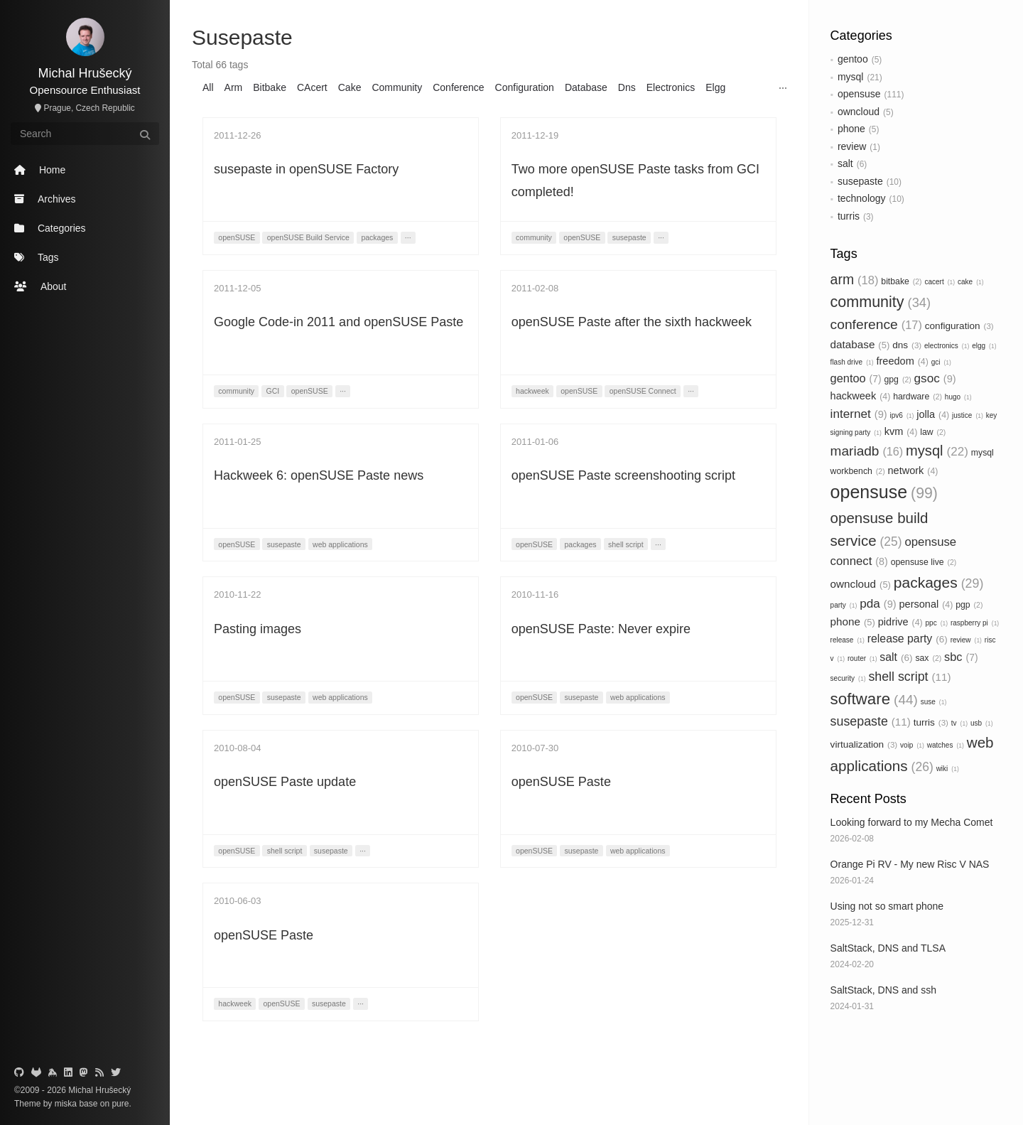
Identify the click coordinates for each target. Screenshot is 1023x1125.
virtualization (864, 744)
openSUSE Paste (561, 782)
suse (934, 702)
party (843, 605)
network (912, 470)
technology (862, 198)
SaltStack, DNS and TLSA (888, 948)
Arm (233, 87)
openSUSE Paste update (285, 782)
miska (66, 1104)
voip (912, 745)
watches (945, 745)
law (933, 432)
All (208, 87)
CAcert (312, 87)
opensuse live (924, 562)
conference (876, 324)
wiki (947, 769)
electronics (946, 346)
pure (119, 1104)
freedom (903, 361)
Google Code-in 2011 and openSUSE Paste (338, 322)
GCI (273, 391)
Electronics (670, 87)
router (862, 658)
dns (906, 345)
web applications (340, 544)
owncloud (858, 111)
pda (878, 603)
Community (397, 87)
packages (939, 582)
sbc (961, 656)
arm (854, 279)
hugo (958, 397)
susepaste (860, 181)
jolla (932, 414)
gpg (897, 379)
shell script (909, 676)
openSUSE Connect (643, 391)
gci (941, 362)
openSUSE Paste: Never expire (601, 629)
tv (959, 723)
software (874, 699)
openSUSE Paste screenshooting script (623, 475)
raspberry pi (975, 623)
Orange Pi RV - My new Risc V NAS (910, 864)
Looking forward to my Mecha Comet (911, 822)
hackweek (860, 396)
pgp (969, 605)
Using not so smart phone (887, 906)
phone (851, 128)
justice (967, 415)
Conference (458, 87)
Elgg (715, 87)
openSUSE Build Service (308, 237)
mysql (851, 76)
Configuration (524, 87)
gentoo (853, 59)
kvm (901, 431)
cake (971, 282)
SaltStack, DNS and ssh (883, 990)
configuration (959, 326)
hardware (917, 397)
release (847, 640)
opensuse (859, 93)
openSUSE (236, 237)
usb (981, 723)
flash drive (852, 362)
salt (845, 163)
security (848, 678)
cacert (939, 282)
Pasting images (257, 629)
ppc (937, 623)
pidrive (900, 622)
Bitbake (269, 87)
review (852, 146)
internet (858, 414)
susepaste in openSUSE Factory (306, 169)
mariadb (867, 450)
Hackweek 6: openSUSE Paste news (318, 475)
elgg (984, 346)
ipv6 (902, 415)
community (880, 302)
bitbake (901, 281)
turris (849, 216)
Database (586, 87)
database (860, 344)
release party (907, 639)
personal (926, 604)
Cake (350, 87)
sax (928, 658)
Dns (627, 87)
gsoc (935, 378)
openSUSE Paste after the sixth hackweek (632, 322)
